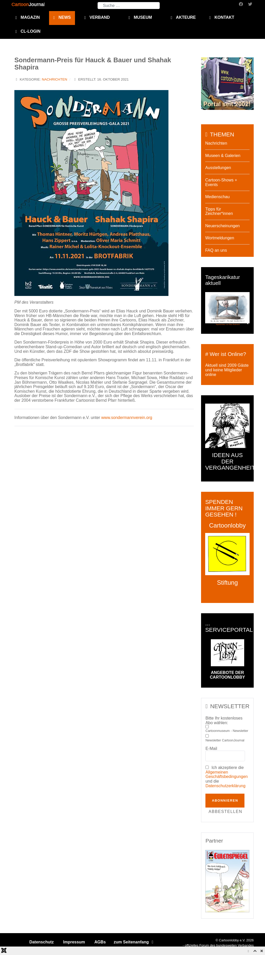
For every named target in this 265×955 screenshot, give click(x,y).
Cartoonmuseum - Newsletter (226, 731)
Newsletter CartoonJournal (224, 740)
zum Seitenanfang (134, 942)
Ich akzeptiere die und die (226, 776)
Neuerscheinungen (222, 226)
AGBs (100, 942)
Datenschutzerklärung (225, 786)
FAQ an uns (216, 250)
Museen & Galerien (222, 155)
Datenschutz (41, 942)
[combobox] (129, 5)
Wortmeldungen (219, 238)
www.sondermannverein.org (126, 417)
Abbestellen (225, 811)
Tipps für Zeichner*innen (219, 211)
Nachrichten (54, 79)
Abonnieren (225, 800)
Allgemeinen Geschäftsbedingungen (226, 774)
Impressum (74, 942)
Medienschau (217, 197)
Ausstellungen (218, 167)
